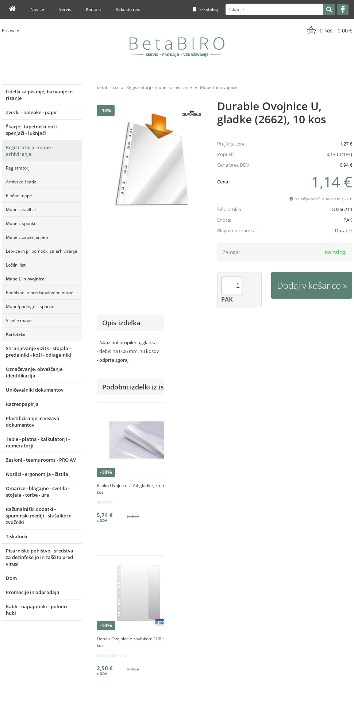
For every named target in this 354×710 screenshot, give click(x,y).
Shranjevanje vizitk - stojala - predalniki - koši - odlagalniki (38, 351)
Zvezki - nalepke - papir (31, 112)
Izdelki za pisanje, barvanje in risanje (39, 94)
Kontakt (93, 9)
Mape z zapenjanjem (27, 237)
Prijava (10, 30)
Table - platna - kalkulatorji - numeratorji (38, 442)
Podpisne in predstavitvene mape (39, 293)
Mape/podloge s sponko (30, 306)
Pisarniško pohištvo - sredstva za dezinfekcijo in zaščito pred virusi (39, 557)
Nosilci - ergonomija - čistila (37, 474)
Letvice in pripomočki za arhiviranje (41, 251)
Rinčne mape (19, 196)
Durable (343, 230)
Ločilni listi (16, 265)
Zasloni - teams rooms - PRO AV (41, 460)
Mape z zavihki (21, 209)
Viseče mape (19, 320)
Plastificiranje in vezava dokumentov (32, 421)
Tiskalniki (16, 536)
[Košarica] (328, 30)
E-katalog (205, 9)
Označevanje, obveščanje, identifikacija (35, 372)
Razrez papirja (22, 404)
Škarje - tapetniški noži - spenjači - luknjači (32, 129)
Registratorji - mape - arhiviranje (29, 150)
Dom (11, 578)
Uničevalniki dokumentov (35, 390)
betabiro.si (107, 87)
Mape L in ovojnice (25, 279)
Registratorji (18, 168)
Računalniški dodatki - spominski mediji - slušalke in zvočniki (39, 515)
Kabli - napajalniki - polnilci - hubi (38, 609)
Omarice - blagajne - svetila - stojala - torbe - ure (38, 491)
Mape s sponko (21, 223)
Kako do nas (128, 9)
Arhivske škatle (21, 182)
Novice (37, 9)
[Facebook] (343, 9)
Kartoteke (16, 334)
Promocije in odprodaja (32, 592)
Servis (65, 9)
